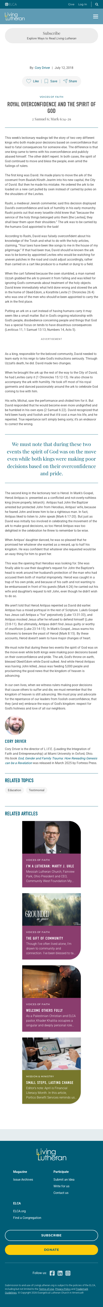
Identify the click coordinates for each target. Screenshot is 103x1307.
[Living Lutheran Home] (15, 16)
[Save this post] (51, 81)
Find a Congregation (27, 1218)
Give (71, 4)
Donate (51, 1250)
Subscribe (51, 1235)
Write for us (61, 1186)
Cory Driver (42, 68)
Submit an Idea (63, 1179)
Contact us (60, 1193)
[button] (97, 4)
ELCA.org (19, 1211)
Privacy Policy (63, 1288)
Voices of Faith (51, 96)
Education (14, 790)
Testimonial (36, 790)
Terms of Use (46, 1288)
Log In (82, 4)
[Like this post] (32, 81)
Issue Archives (23, 1179)
